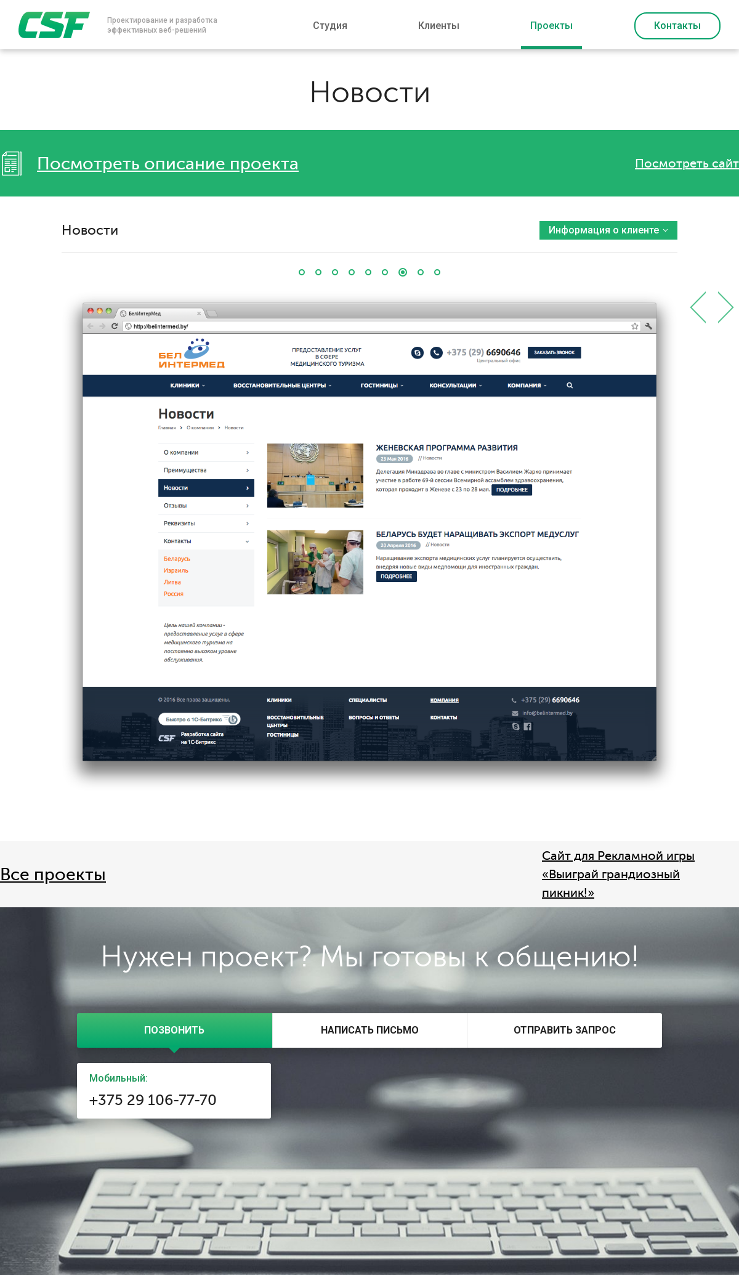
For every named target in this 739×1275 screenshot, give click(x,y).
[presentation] (174, 1030)
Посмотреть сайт (687, 163)
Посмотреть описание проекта (168, 164)
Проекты (551, 25)
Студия (330, 25)
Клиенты (438, 25)
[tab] (174, 1030)
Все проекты (53, 874)
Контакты (677, 25)
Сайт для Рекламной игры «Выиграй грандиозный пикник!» (618, 874)
